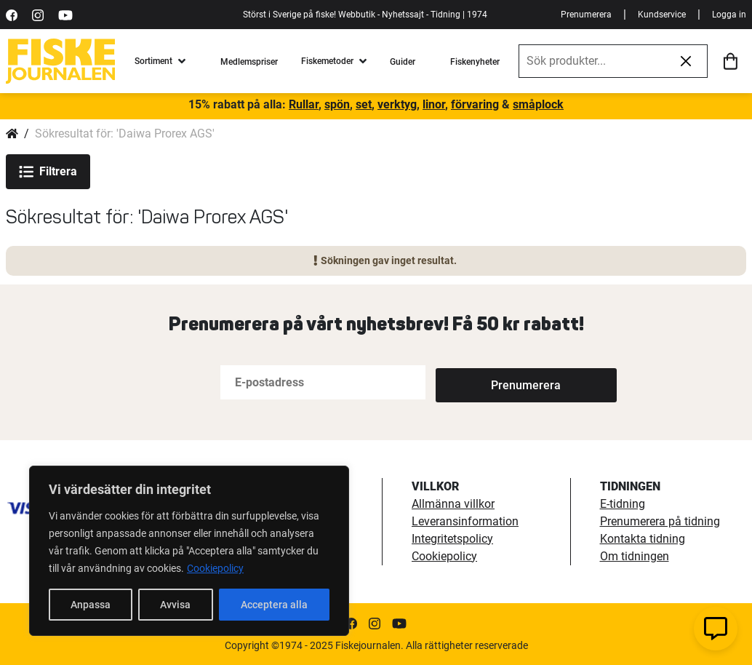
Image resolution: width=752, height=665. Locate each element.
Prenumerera (586, 14)
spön (337, 104)
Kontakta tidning (642, 539)
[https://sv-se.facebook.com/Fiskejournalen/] (11, 14)
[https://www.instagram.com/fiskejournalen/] (38, 14)
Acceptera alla (274, 604)
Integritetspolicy (452, 539)
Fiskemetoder (327, 61)
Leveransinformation (465, 521)
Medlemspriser (249, 62)
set (364, 104)
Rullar (304, 104)
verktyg (397, 104)
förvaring (475, 104)
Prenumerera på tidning (660, 521)
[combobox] (592, 61)
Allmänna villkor (453, 504)
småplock (538, 104)
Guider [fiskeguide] (402, 62)
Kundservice (662, 14)
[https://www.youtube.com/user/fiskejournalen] (65, 14)
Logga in (729, 14)
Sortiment (153, 61)
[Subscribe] (483, 382)
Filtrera (48, 171)
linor (434, 104)
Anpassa (91, 604)
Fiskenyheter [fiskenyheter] (475, 62)
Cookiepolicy (215, 568)
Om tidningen (634, 556)
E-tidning (622, 504)
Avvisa (175, 604)
